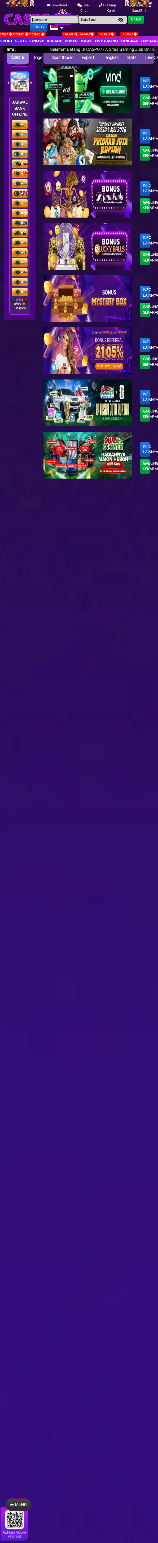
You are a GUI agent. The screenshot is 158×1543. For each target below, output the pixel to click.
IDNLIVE (36, 41)
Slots (21, 41)
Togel (38, 57)
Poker (71, 41)
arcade (54, 41)
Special (17, 57)
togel (86, 41)
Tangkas (129, 41)
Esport (88, 57)
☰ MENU (18, 1504)
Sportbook (62, 57)
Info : (11, 49)
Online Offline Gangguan (19, 303)
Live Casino (106, 41)
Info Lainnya (146, 84)
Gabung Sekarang (146, 101)
